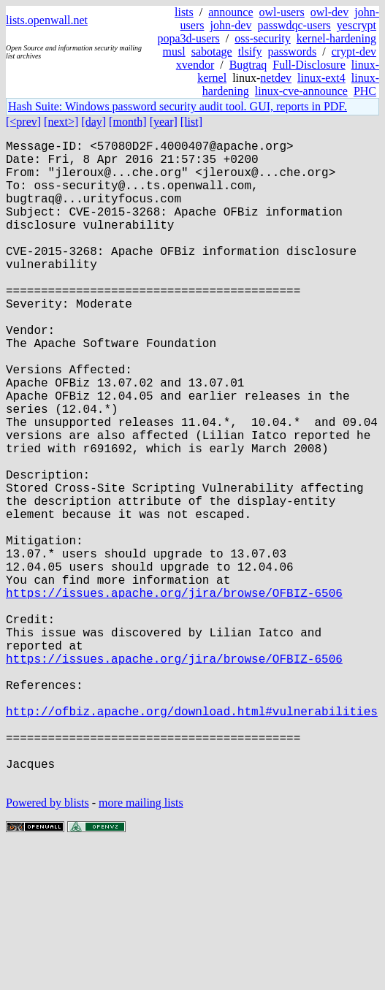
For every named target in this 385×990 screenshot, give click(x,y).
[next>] (61, 121)
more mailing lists (141, 946)
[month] (128, 121)
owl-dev (329, 12)
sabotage (211, 51)
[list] (191, 121)
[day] (93, 121)
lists (184, 12)
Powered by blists (47, 946)
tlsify (250, 51)
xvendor (195, 64)
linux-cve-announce (301, 91)
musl (174, 51)
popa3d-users (189, 38)
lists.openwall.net (47, 20)
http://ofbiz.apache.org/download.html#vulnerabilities (192, 839)
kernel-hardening (336, 38)
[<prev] (23, 121)
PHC (365, 91)
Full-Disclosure (309, 64)
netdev (275, 78)
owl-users (282, 12)
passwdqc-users (293, 25)
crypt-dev (354, 51)
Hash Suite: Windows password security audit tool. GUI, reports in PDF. (177, 106)
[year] (164, 121)
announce (230, 12)
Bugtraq (248, 64)
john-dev (231, 25)
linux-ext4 (321, 78)
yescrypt (356, 25)
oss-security (262, 38)
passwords (292, 51)
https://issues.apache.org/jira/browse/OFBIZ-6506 (174, 695)
